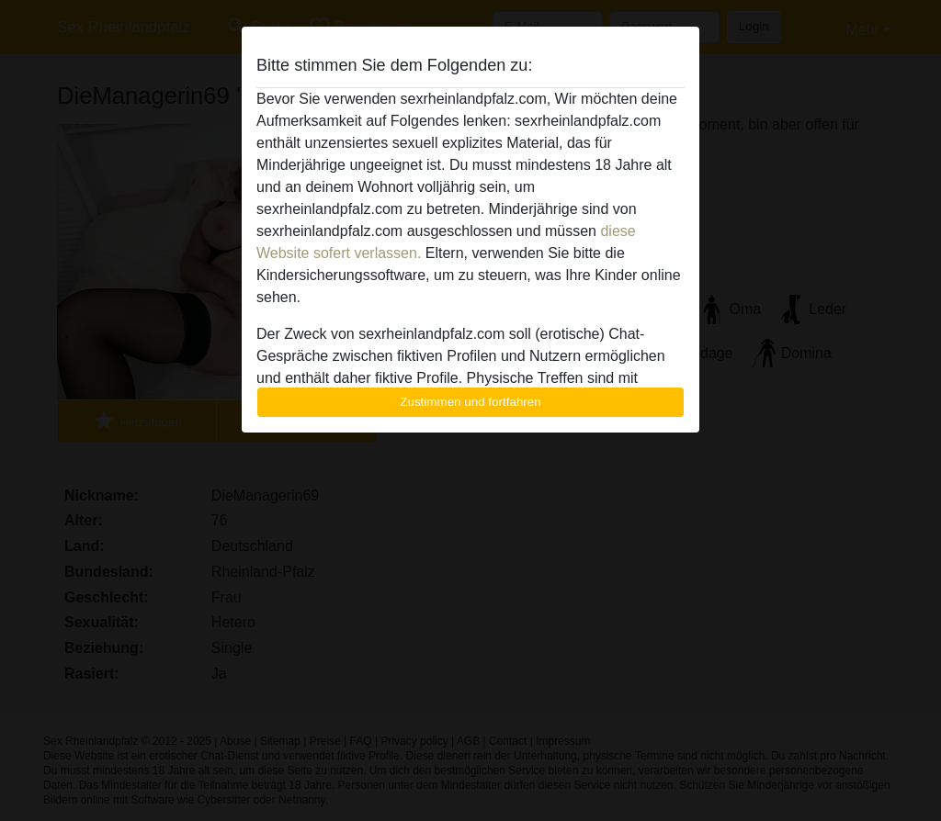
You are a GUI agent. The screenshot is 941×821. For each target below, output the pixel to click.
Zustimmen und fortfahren (470, 402)
